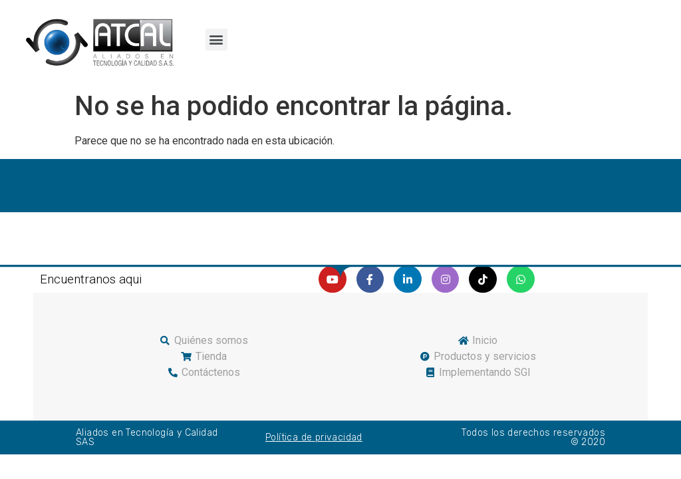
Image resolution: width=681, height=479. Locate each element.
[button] (216, 40)
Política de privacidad (313, 437)
